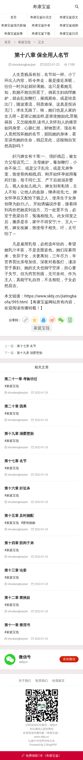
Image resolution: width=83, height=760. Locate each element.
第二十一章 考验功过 (20, 379)
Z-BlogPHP (50, 744)
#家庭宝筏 (11, 386)
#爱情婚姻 (28, 523)
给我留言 (58, 680)
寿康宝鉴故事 (13, 33)
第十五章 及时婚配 (19, 516)
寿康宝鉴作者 (41, 25)
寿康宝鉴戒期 (69, 25)
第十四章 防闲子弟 (19, 543)
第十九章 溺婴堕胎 (29, 353)
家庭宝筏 (24, 42)
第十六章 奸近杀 (17, 488)
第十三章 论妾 (15, 570)
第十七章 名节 (26, 346)
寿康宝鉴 (41, 6)
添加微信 (69, 659)
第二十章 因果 (15, 406)
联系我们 (41, 680)
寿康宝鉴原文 (69, 17)
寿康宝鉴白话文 (41, 17)
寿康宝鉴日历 (69, 33)
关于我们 (25, 680)
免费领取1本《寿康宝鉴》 (41, 755)
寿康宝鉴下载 (41, 33)
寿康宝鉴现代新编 (13, 25)
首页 (13, 17)
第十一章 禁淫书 (17, 625)
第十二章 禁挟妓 (17, 598)
